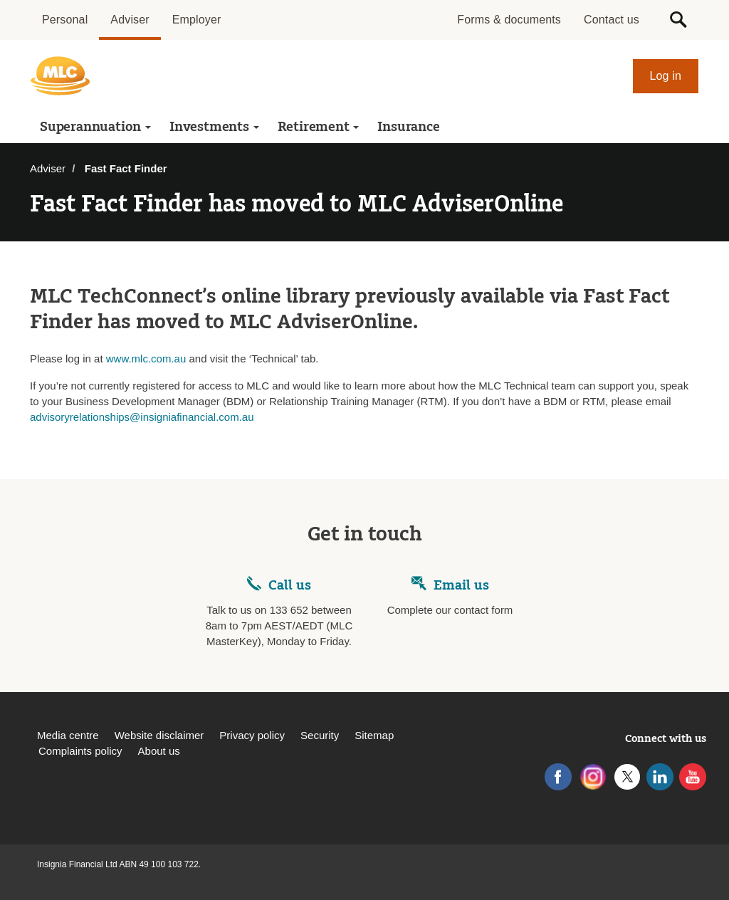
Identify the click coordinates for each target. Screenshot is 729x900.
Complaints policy (80, 751)
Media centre (68, 735)
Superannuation (95, 126)
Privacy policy (252, 735)
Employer (196, 20)
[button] (678, 20)
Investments (214, 126)
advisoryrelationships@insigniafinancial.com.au (142, 417)
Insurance (408, 126)
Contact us (611, 20)
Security (319, 735)
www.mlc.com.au (146, 358)
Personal (65, 20)
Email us (461, 585)
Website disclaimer (159, 735)
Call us (289, 585)
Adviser (129, 20)
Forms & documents (509, 20)
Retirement (319, 126)
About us (159, 751)
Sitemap (374, 735)
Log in (666, 76)
